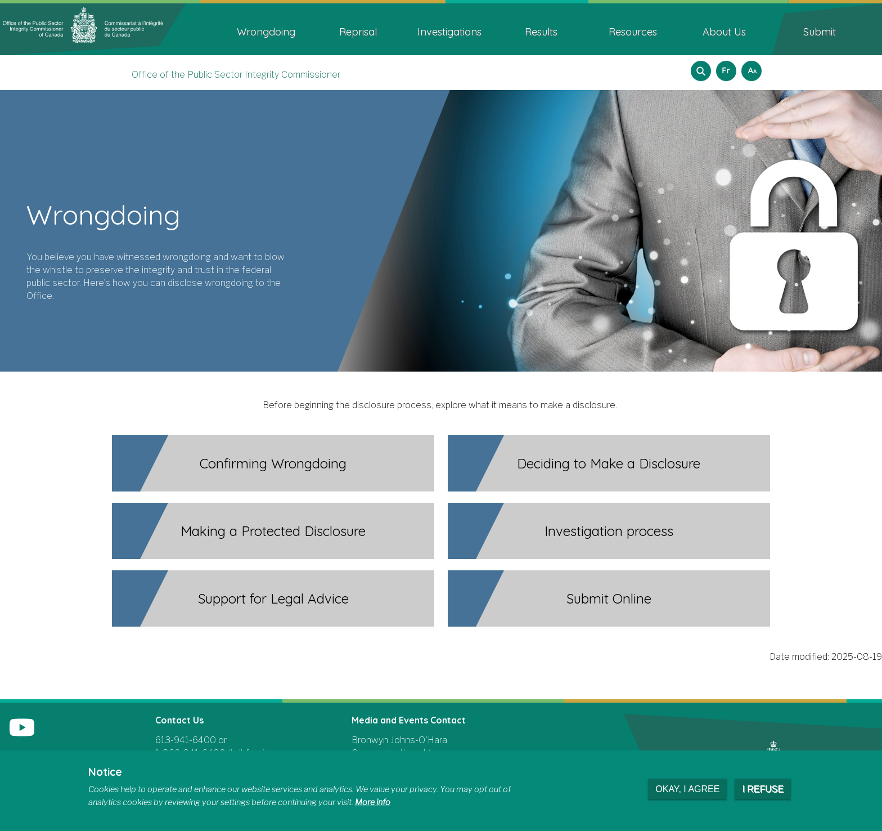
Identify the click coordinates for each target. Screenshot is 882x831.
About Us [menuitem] (724, 31)
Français (724, 67)
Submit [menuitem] (819, 31)
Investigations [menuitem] (449, 31)
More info (372, 802)
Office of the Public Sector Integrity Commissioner (236, 74)
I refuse (763, 789)
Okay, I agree (687, 789)
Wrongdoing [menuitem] (266, 31)
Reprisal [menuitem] (358, 31)
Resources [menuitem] (633, 31)
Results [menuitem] (541, 31)
